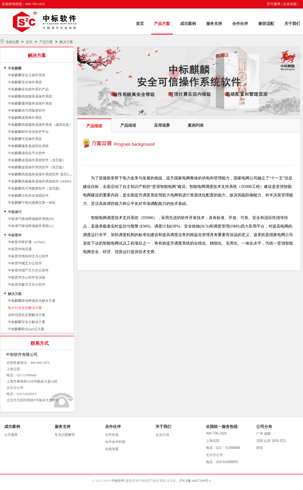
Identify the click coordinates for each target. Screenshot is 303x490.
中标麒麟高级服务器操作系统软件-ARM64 (39, 181)
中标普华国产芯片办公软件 (28, 270)
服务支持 (214, 24)
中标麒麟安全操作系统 (25, 82)
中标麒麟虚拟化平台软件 (26, 153)
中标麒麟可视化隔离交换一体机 (32, 203)
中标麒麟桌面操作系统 (25, 118)
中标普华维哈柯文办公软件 (28, 256)
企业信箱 (289, 4)
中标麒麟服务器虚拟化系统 (28, 146)
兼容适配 (266, 24)
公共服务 (11, 435)
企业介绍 (162, 435)
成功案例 (188, 24)
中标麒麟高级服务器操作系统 (30, 96)
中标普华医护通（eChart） (28, 242)
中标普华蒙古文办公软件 (26, 285)
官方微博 (273, 4)
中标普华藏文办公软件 (25, 263)
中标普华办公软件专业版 (26, 277)
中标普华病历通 (20, 249)
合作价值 (112, 435)
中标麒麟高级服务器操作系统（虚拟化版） (40, 125)
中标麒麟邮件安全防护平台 (28, 132)
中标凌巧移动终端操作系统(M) (31, 219)
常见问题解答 (65, 435)
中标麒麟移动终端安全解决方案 (32, 301)
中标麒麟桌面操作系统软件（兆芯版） (37, 167)
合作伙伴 (240, 24)
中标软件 (118, 481)
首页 (140, 24)
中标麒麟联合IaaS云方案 (26, 329)
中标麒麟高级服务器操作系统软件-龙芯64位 (41, 174)
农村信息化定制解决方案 (26, 315)
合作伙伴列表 (115, 442)
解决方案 (66, 42)
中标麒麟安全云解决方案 (26, 322)
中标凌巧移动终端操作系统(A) (31, 226)
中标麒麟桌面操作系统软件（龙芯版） (37, 160)
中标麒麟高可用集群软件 (26, 111)
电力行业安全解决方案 (25, 308)
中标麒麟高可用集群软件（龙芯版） (35, 188)
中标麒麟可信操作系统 (25, 139)
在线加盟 (112, 449)
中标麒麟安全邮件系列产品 (28, 89)
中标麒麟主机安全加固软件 (28, 196)
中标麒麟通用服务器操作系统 (30, 103)
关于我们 (292, 24)
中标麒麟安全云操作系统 (26, 75)
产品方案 (162, 24)
